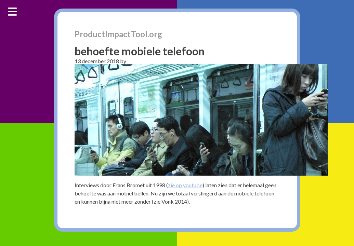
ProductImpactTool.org (118, 34)
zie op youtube (185, 185)
